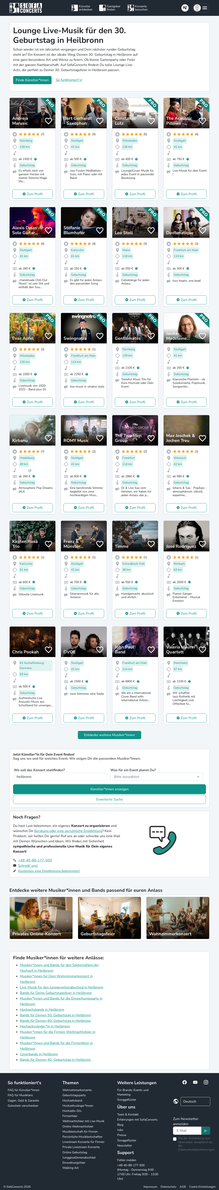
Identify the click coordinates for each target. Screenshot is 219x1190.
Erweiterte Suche (109, 799)
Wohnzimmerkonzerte (77, 1090)
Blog (120, 1125)
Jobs (120, 1130)
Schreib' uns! (28, 865)
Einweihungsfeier (73, 1163)
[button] (200, 8)
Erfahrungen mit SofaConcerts (137, 1120)
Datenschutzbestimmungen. (196, 1150)
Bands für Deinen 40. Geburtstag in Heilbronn (55, 1059)
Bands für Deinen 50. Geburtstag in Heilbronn (55, 1015)
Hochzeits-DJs (71, 1111)
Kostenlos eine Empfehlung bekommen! (49, 871)
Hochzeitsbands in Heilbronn (42, 1009)
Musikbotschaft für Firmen (80, 1132)
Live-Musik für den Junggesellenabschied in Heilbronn (61, 987)
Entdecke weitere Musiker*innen (109, 735)
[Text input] (187, 1131)
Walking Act (70, 1168)
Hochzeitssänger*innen (77, 1106)
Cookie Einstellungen (202, 1187)
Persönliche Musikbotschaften (82, 1137)
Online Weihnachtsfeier (77, 1126)
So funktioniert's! (69, 80)
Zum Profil (35, 194)
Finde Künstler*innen (32, 80)
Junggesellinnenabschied (78, 1158)
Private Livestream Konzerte (81, 1147)
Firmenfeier (69, 1116)
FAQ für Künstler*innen (23, 1090)
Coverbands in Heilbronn (39, 1054)
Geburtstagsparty (74, 1095)
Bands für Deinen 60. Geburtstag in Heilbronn (55, 1020)
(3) (29, 470)
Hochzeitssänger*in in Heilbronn (45, 1026)
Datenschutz (168, 1187)
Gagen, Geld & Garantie (23, 1101)
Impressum (150, 1187)
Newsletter (124, 1146)
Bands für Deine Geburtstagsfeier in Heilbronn (56, 993)
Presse (121, 1135)
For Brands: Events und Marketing (132, 1092)
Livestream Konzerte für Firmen (83, 1142)
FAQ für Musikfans (20, 1095)
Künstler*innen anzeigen (109, 789)
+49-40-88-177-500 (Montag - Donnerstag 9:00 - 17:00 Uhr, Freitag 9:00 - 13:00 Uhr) (137, 1172)
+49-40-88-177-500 (35, 860)
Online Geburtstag (74, 1152)
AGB (183, 1187)
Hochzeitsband (72, 1101)
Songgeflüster (126, 1100)
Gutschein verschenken (23, 1106)
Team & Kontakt (128, 1114)
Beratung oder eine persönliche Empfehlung (68, 831)
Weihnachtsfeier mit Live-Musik (83, 1121)
